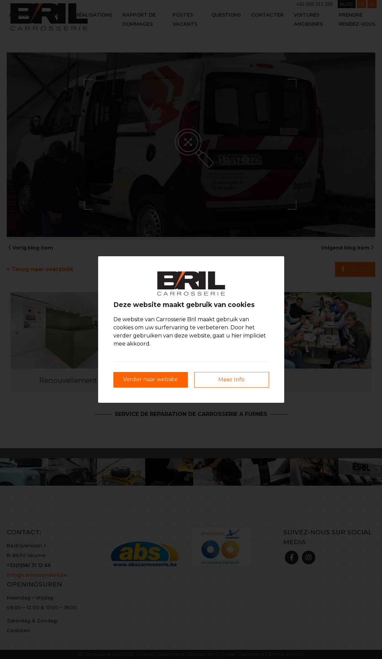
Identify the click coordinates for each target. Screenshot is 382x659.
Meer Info (231, 379)
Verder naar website (150, 379)
